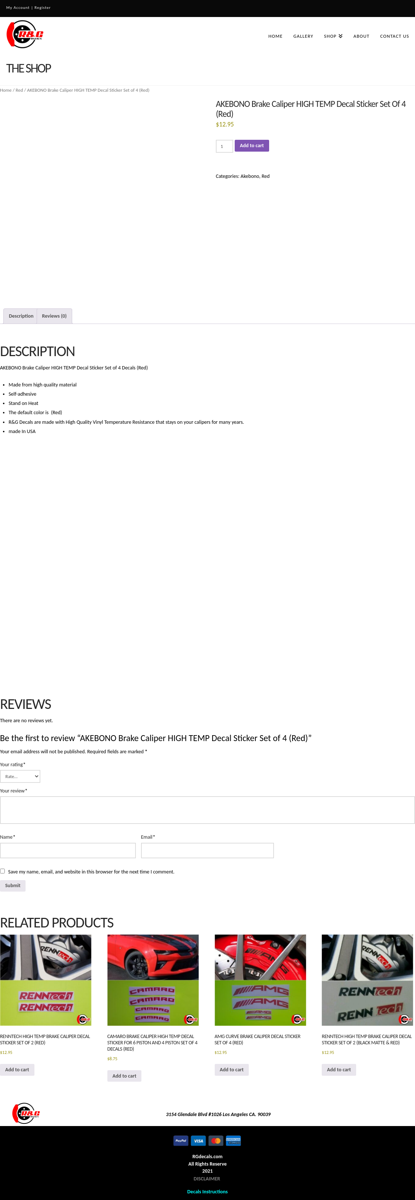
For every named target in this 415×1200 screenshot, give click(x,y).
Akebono (250, 176)
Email (148, 837)
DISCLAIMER (207, 1179)
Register (42, 7)
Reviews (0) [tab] (54, 316)
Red (19, 90)
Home (6, 90)
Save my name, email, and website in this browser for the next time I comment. (91, 872)
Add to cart (252, 145)
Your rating (13, 764)
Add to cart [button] (17, 1070)
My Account (18, 7)
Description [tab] (21, 316)
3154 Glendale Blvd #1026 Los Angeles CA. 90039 (218, 1114)
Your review (13, 791)
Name (8, 837)
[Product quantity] (224, 146)
